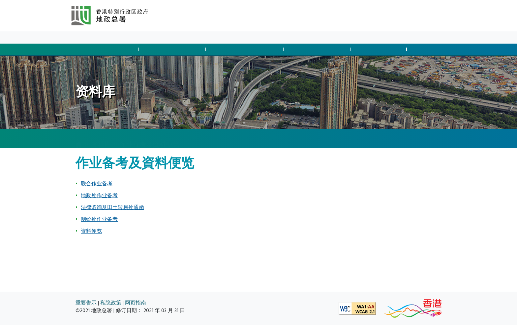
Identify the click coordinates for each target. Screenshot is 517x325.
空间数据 (433, 49)
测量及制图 (379, 49)
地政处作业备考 (99, 195)
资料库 (124, 37)
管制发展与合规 (173, 49)
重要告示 (86, 303)
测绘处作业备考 (99, 219)
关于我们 (147, 37)
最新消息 (100, 37)
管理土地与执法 (317, 49)
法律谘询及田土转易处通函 (112, 207)
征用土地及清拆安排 (245, 49)
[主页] (79, 138)
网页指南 (135, 303)
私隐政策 (110, 303)
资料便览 (91, 231)
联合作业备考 (96, 183)
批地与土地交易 (106, 49)
